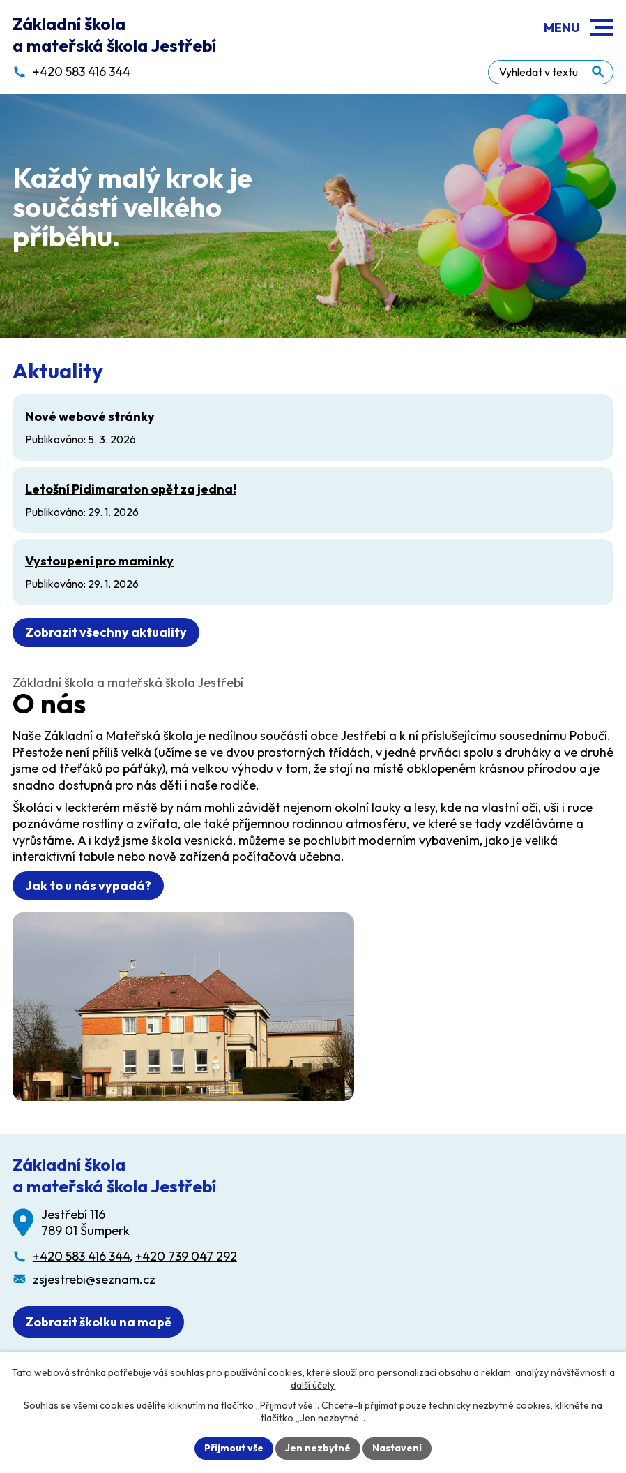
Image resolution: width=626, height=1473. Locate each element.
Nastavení (397, 1448)
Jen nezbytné (318, 1448)
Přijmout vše (234, 1448)
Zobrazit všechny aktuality (106, 632)
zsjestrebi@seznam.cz (94, 1279)
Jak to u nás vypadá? (88, 886)
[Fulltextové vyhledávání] (550, 72)
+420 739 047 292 (186, 1256)
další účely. (313, 1385)
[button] (601, 27)
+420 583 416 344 (81, 1256)
